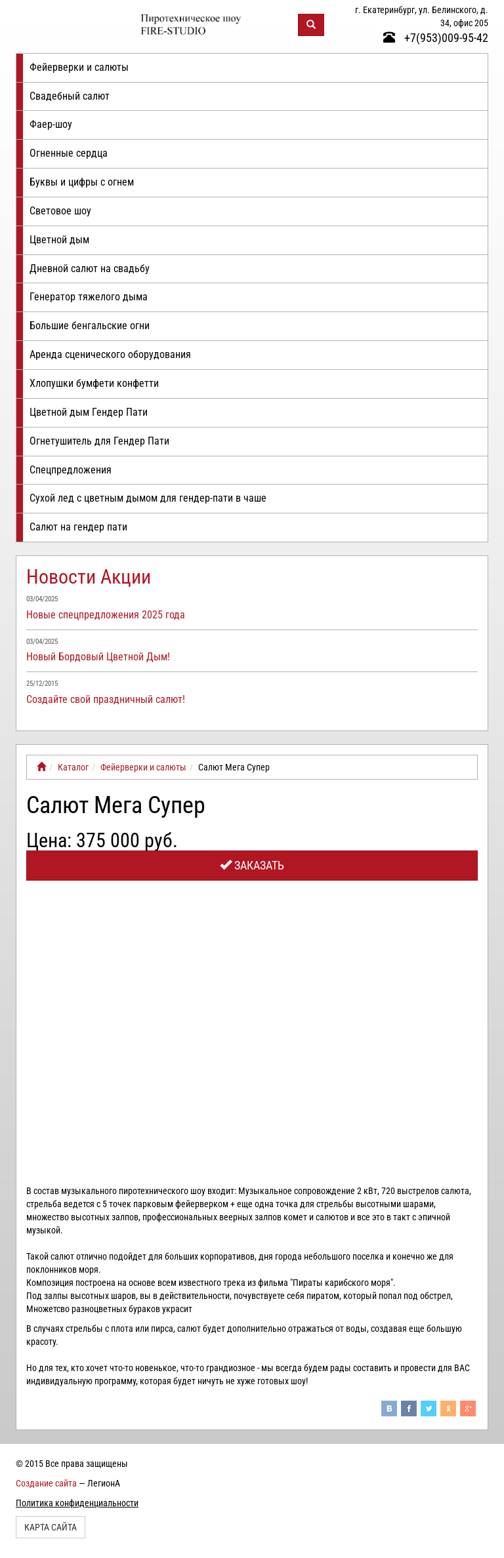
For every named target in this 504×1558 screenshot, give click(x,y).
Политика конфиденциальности (77, 1503)
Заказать (252, 865)
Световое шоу (60, 211)
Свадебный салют (70, 96)
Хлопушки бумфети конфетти (94, 383)
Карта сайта (50, 1527)
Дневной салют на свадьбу (90, 268)
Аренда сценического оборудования (110, 354)
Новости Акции (88, 576)
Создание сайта (46, 1483)
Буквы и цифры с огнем (82, 182)
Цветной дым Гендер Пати (89, 412)
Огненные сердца (69, 153)
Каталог (73, 767)
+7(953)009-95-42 (435, 38)
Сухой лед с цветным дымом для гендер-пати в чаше (148, 498)
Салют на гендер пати (78, 527)
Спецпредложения (71, 470)
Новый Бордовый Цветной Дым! (98, 656)
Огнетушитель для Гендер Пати (99, 441)
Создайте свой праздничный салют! (105, 699)
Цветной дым (59, 239)
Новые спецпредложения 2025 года (105, 615)
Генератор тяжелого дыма (89, 296)
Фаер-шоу (51, 124)
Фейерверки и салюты (79, 67)
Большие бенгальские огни (90, 325)
